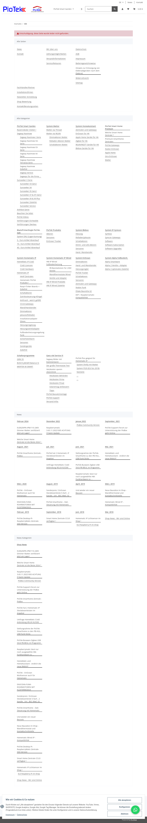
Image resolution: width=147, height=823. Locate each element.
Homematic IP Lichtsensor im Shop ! (88, 519)
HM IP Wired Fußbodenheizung (54, 263)
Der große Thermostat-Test (58, 365)
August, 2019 (52, 484)
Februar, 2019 (23, 512)
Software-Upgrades (113, 248)
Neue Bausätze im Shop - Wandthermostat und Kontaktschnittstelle (116, 493)
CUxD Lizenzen (26, 265)
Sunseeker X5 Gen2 (28, 191)
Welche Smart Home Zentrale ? (113, 133)
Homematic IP (23, 272)
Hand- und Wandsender (86, 265)
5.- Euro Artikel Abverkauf (28, 240)
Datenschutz (23, 815)
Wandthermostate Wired (60, 274)
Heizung (79, 234)
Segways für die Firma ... (30, 176)
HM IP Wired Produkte (55, 282)
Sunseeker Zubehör (28, 202)
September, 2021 (112, 421)
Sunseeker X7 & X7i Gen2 (30, 195)
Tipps (51, 390)
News (130, 2)
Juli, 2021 (50, 447)
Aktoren (49, 234)
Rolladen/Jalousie (83, 237)
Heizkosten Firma (56, 379)
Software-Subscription (114, 245)
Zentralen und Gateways (86, 130)
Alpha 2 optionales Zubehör (117, 269)
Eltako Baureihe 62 (84, 291)
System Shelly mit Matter (87, 364)
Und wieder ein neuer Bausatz (85, 491)
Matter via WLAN (53, 133)
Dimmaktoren (26, 311)
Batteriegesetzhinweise (86, 63)
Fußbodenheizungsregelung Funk (32, 333)
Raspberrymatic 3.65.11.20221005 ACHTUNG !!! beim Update (58, 430)
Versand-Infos (52, 401)
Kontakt (139, 2)
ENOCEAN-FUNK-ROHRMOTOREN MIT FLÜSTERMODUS (26, 505)
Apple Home (110, 152)
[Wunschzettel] (128, 9)
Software (109, 241)
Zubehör (23, 350)
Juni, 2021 (80, 447)
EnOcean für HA (82, 133)
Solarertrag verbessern (59, 386)
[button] (122, 9)
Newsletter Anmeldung (27, 97)
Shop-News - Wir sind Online (117, 518)
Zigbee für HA (81, 141)
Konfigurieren (123, 807)
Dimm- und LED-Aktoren (86, 245)
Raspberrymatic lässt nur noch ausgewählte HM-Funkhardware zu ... (86, 476)
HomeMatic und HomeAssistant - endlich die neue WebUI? (117, 456)
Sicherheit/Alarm (27, 339)
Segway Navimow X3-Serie (29, 148)
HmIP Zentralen (26, 276)
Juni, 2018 (80, 512)
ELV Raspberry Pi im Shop (88, 525)
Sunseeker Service (28, 206)
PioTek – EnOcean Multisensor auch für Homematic (26, 493)
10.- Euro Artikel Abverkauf (28, 244)
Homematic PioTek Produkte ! (28, 281)
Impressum (10, 815)
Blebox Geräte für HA (85, 148)
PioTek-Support (52, 398)
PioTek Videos (23, 217)
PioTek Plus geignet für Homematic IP (85, 359)
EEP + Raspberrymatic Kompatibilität (85, 296)
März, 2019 (110, 484)
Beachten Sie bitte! (25, 213)
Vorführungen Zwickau (26, 224)
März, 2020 (21, 484)
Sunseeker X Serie (24, 180)
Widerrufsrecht (82, 78)
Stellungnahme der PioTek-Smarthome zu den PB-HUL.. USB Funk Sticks (88, 456)
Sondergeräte (26, 346)
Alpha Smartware (112, 261)
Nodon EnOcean (112, 149)
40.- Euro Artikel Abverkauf (28, 247)
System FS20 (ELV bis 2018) (88, 368)
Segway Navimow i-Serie (30, 137)
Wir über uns (52, 49)
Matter (108, 160)
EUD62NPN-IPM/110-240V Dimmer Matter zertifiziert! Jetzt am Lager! (28, 430)
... (77, 375)
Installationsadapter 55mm (28, 320)
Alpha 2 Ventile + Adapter (116, 265)
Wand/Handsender (28, 307)
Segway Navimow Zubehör (27, 167)
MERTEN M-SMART (25, 366)
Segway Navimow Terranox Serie (27, 161)
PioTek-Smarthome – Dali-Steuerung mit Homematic (57, 503)
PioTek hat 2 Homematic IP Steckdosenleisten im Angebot (57, 456)
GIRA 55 (20, 359)
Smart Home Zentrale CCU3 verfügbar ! (58, 519)
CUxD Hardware (27, 269)
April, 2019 (80, 484)
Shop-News (22, 544)
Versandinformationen (56, 58)
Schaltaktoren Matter (58, 144)
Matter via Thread (54, 130)
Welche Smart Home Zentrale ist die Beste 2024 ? (29, 440)
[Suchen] (98, 9)
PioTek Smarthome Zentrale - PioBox (29, 454)
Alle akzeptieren (123, 801)
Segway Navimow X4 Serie (28, 155)
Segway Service (26, 172)
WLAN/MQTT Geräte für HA (87, 144)
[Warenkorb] (138, 9)
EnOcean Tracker (53, 241)
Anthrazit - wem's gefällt (30, 300)
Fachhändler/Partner (26, 87)
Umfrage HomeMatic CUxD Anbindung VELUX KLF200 (57, 466)
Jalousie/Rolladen (27, 315)
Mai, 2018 (109, 512)
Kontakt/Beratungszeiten (27, 106)
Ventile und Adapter (58, 278)
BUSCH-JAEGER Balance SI (28, 363)
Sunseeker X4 (26, 187)
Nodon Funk (81, 287)
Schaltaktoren (81, 241)
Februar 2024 (22, 421)
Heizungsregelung (28, 325)
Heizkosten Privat (56, 383)
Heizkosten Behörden (58, 375)
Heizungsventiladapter (29, 328)
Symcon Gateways (112, 237)
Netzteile (80, 372)
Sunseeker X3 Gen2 (28, 184)
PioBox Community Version (88, 425)
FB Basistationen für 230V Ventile (60, 269)
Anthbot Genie (23, 209)
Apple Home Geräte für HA (87, 137)
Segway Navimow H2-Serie (29, 142)
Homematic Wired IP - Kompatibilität (114, 503)
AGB (77, 54)
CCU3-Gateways (26, 304)
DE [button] (120, 2)
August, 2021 (22, 447)
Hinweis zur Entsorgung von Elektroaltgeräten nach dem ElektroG (88, 71)
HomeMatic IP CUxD (25, 261)
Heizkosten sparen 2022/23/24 (54, 370)
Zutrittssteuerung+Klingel (31, 296)
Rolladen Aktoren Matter (59, 141)
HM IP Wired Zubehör (55, 285)
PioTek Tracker (82, 272)
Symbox (108, 234)
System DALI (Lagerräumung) (29, 236)
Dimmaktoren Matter (58, 137)
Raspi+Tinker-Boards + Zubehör (29, 287)
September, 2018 (53, 512)
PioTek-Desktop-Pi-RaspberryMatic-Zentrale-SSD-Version (28, 521)
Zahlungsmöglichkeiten (56, 54)
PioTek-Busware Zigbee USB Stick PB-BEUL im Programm (87, 466)
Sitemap (79, 83)
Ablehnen (124, 814)
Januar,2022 (81, 421)
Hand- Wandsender (84, 252)
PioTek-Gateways (112, 145)
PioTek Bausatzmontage (56, 394)
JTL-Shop (134, 820)
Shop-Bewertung (24, 101)
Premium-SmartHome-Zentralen (114, 140)
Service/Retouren (53, 63)
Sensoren (50, 237)
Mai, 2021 (109, 447)
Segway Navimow (24, 133)
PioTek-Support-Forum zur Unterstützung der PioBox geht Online (116, 430)
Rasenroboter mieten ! (26, 130)
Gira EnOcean (111, 156)
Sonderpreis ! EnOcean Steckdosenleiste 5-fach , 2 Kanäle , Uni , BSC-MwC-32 (57, 493)
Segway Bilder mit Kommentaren (54, 360)
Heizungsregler (82, 269)
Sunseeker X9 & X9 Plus (30, 198)
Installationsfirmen (25, 92)
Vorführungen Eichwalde (27, 220)
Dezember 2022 (53, 421)
